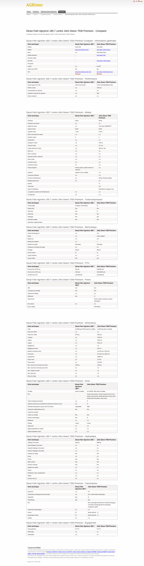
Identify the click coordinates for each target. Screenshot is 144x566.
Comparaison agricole (45, 14)
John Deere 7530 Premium (103, 49)
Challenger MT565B (91, 551)
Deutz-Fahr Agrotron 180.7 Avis (83, 72)
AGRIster (28, 14)
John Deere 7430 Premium (103, 60)
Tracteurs (36, 11)
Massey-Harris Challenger (79, 551)
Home (29, 11)
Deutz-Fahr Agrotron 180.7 (82, 49)
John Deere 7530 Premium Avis (105, 72)
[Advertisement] (72, 22)
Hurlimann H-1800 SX (52, 551)
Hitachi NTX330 (41, 553)
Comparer (62, 11)
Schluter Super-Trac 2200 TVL (65, 551)
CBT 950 (34, 553)
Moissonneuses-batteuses (49, 11)
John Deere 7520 (101, 55)
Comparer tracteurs (57, 14)
